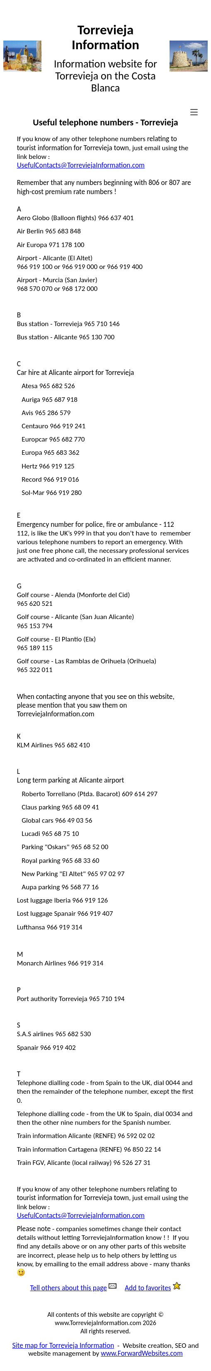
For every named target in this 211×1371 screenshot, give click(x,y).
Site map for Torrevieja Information (63, 1345)
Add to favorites (148, 1288)
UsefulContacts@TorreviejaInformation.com (81, 165)
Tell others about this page (68, 1288)
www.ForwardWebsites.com (142, 1353)
